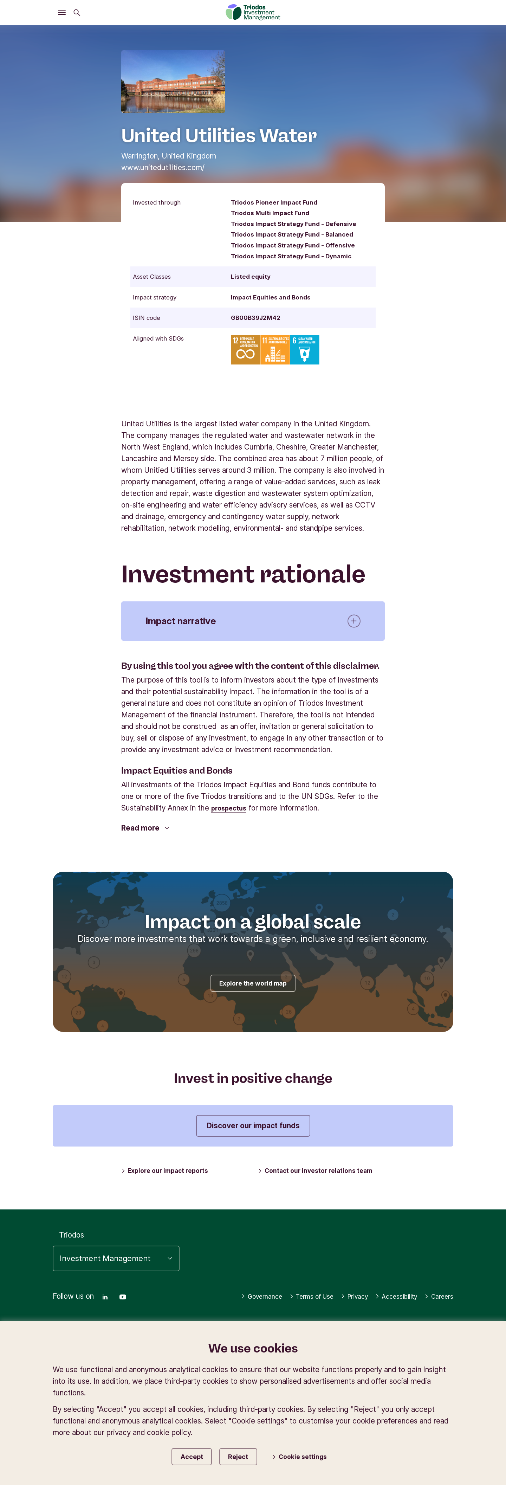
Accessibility (428, 1282)
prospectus (231, 807)
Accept (192, 1455)
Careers (437, 1293)
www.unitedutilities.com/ (163, 167)
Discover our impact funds (253, 1125)
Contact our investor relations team (320, 1170)
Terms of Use (332, 1282)
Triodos (71, 1220)
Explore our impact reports (169, 1170)
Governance (276, 1282)
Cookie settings (307, 1456)
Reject (246, 1455)
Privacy (381, 1282)
